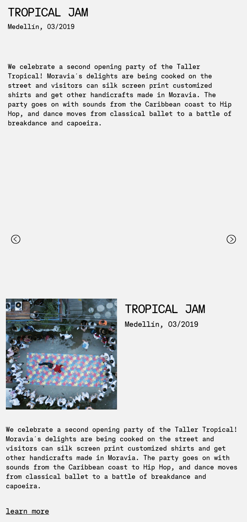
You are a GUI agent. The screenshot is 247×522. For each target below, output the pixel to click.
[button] (15, 293)
